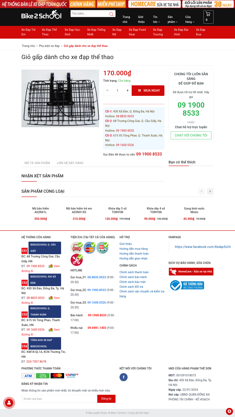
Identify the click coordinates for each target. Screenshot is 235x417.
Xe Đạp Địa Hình (181, 32)
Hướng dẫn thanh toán (134, 253)
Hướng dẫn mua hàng (134, 248)
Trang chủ (126, 19)
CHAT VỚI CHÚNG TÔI (191, 135)
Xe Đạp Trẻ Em (28, 32)
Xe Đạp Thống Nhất (96, 32)
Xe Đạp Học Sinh (72, 32)
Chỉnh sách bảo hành (133, 277)
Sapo (146, 413)
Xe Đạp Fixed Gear (137, 32)
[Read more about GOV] (186, 283)
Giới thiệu (141, 19)
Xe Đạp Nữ (117, 32)
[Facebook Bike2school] (124, 377)
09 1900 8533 (149, 154)
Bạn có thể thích (182, 162)
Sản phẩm (173, 19)
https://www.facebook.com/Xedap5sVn (203, 247)
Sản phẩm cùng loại (43, 191)
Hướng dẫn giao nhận (133, 258)
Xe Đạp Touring (158, 32)
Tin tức (156, 19)
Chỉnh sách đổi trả (131, 286)
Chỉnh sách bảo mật (132, 282)
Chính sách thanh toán (134, 272)
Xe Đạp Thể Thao (49, 32)
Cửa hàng (189, 19)
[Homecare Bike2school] (191, 271)
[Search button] (109, 14)
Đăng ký (106, 398)
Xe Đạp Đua (200, 32)
